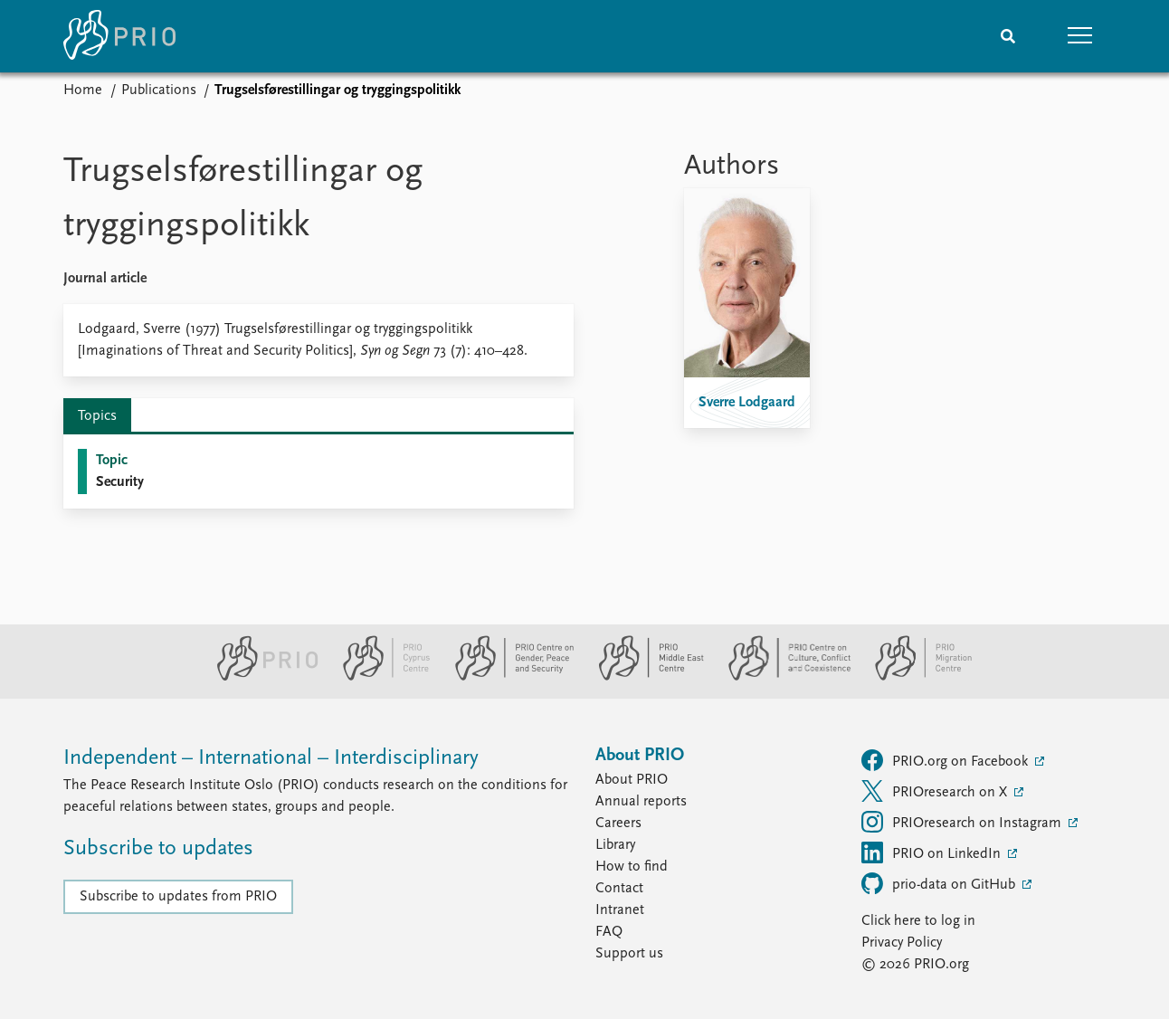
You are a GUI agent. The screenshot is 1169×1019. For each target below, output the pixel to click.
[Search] (1008, 36)
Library (615, 845)
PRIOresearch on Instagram (963, 822)
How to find (631, 867)
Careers (618, 823)
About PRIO (631, 780)
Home (82, 90)
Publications (158, 90)
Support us (629, 954)
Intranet (619, 910)
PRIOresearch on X (936, 791)
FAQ (609, 932)
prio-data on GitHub (940, 883)
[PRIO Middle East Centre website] (643, 677)
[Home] (119, 36)
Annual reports (641, 802)
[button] (1080, 36)
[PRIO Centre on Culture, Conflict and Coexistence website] (782, 677)
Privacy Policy (901, 943)
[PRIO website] (260, 677)
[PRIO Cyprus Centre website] (379, 677)
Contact (619, 888)
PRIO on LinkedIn (932, 852)
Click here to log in (918, 921)
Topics (97, 416)
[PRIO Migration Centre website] (914, 677)
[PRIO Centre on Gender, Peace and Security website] (507, 677)
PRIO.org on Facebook (946, 760)
